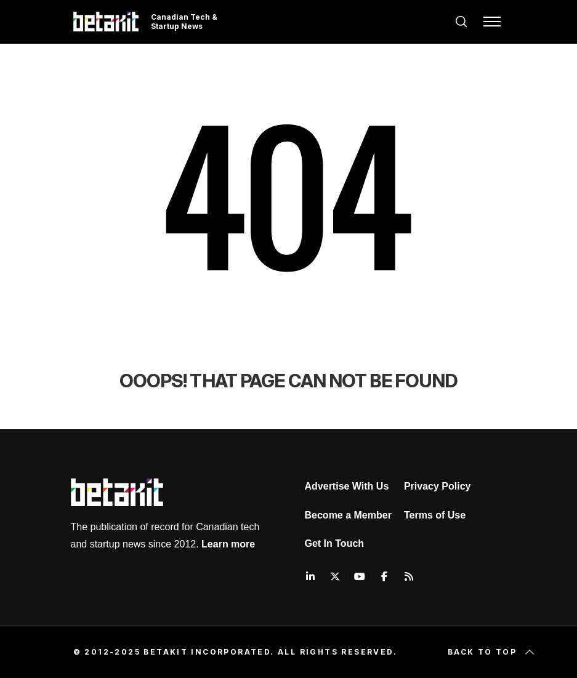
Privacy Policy (437, 486)
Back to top (492, 652)
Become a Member (348, 515)
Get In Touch (335, 543)
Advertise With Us (347, 486)
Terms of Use (435, 515)
